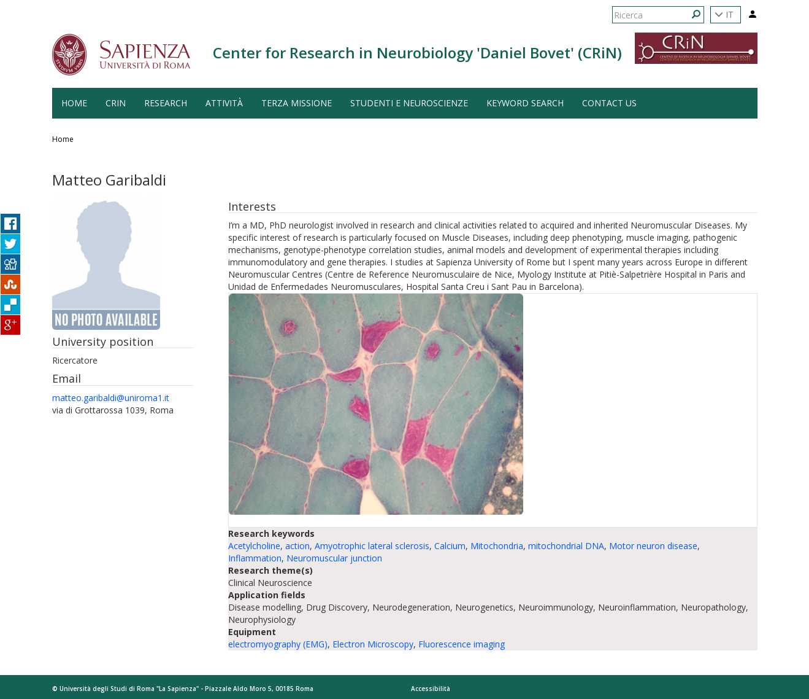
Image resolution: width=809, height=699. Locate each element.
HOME (74, 103)
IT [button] (724, 14)
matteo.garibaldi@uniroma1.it (110, 398)
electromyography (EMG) (278, 644)
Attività (224, 103)
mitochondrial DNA (566, 546)
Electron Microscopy (372, 644)
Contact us (609, 103)
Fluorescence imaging (461, 644)
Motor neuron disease (653, 546)
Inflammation (255, 558)
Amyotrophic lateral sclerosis (372, 546)
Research (165, 103)
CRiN (115, 103)
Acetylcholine (254, 546)
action (297, 546)
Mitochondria (496, 546)
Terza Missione (296, 103)
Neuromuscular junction (334, 558)
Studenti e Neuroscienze (409, 103)
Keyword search (525, 103)
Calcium (450, 546)
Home (63, 139)
